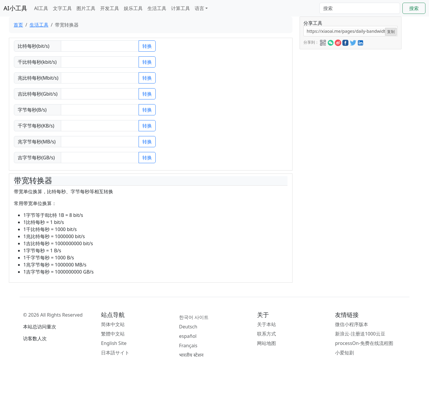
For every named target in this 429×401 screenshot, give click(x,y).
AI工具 (41, 8)
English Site (113, 343)
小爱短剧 (344, 352)
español (187, 336)
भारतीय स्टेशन (191, 355)
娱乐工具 (133, 8)
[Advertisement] (350, 90)
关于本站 (266, 324)
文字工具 (62, 8)
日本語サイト (115, 352)
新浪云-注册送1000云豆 (360, 333)
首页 (18, 25)
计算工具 (180, 8)
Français (188, 345)
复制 (391, 31)
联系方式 (266, 333)
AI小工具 (15, 8)
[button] (323, 42)
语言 (199, 8)
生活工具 (156, 8)
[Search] (359, 8)
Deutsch (188, 326)
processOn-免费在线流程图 (364, 343)
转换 (147, 46)
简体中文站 (113, 324)
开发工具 (109, 8)
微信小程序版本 (351, 324)
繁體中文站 (113, 333)
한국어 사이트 (194, 317)
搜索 (414, 8)
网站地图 (266, 343)
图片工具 (86, 8)
